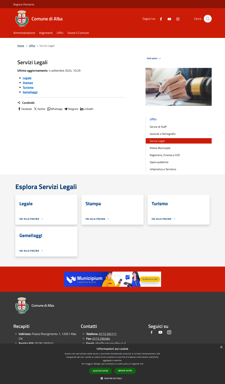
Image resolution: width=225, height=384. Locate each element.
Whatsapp (54, 109)
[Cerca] (208, 19)
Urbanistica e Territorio (163, 169)
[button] (112, 378)
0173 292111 (108, 334)
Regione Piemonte (23, 4)
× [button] (221, 347)
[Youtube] (167, 18)
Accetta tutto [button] (100, 370)
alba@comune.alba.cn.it (110, 343)
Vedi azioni (154, 58)
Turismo (28, 87)
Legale (27, 78)
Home (20, 46)
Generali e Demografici (163, 134)
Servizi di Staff (158, 127)
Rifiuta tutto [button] (125, 370)
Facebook (24, 109)
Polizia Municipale (160, 148)
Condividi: (26, 102)
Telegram (71, 109)
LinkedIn (86, 109)
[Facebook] (159, 18)
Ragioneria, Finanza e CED (165, 155)
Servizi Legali (157, 141)
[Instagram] (176, 18)
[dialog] (112, 364)
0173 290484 (101, 338)
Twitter (39, 109)
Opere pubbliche (159, 162)
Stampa (28, 82)
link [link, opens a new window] (141, 363)
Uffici (32, 46)
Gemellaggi (30, 92)
